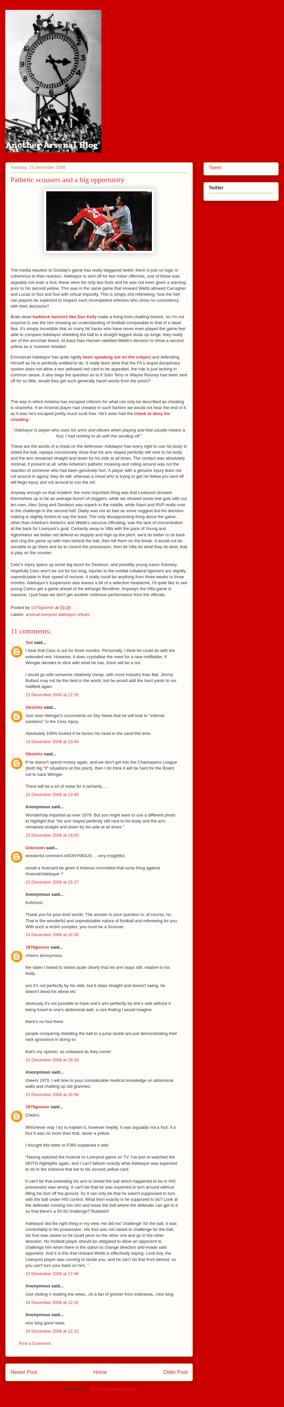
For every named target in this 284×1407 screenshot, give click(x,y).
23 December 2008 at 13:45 (52, 794)
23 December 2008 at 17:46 (52, 1273)
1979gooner (37, 947)
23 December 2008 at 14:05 (52, 835)
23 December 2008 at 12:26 (52, 694)
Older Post (175, 1372)
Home (100, 1372)
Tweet (215, 167)
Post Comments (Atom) (112, 1389)
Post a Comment (35, 1343)
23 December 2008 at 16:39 (52, 1059)
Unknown (35, 847)
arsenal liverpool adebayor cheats (58, 614)
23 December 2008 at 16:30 (52, 934)
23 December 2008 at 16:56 (52, 1094)
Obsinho (34, 707)
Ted (29, 642)
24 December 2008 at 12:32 (52, 1331)
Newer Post (24, 1372)
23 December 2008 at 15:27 (52, 882)
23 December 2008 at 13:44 (52, 741)
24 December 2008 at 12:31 (52, 1302)
